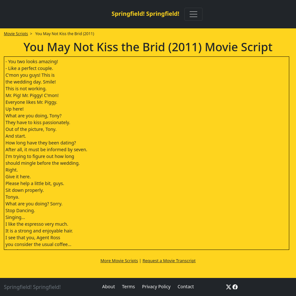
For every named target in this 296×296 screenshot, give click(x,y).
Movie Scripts (16, 33)
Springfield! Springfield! (145, 13)
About (108, 286)
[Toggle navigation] (193, 14)
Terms (128, 286)
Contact (186, 286)
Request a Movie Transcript (169, 260)
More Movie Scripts (119, 260)
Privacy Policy (156, 286)
